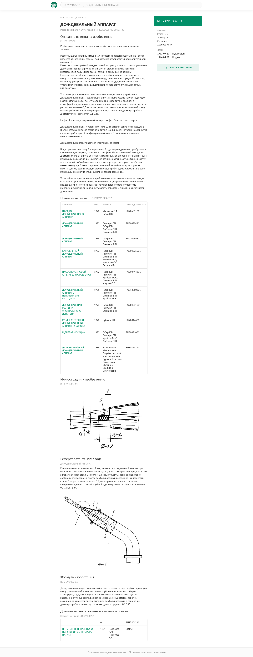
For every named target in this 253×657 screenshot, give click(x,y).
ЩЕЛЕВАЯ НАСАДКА (73, 332)
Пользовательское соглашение (147, 652)
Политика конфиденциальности (107, 652)
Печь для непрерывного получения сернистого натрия (77, 631)
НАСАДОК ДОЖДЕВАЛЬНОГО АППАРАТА (73, 214)
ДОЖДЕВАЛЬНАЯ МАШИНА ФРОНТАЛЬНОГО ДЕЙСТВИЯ (72, 309)
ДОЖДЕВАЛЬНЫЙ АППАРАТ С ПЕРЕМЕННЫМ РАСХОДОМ (72, 294)
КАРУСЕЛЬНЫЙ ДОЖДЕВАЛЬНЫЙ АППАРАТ (72, 253)
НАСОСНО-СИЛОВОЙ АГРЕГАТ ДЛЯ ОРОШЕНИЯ (76, 273)
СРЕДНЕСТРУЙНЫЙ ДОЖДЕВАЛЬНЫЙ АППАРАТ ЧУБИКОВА (73, 323)
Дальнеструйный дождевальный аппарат (73, 350)
